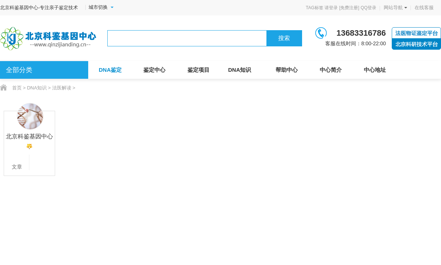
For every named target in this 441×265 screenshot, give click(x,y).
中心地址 (375, 70)
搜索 (284, 38)
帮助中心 (287, 70)
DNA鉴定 (110, 70)
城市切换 (101, 7)
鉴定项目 (198, 70)
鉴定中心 (154, 70)
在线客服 (424, 7)
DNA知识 (239, 70)
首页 (17, 88)
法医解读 (61, 88)
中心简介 (331, 70)
